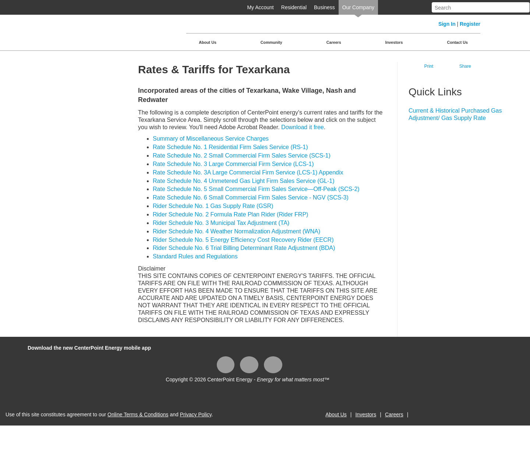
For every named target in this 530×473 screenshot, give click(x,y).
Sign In (447, 24)
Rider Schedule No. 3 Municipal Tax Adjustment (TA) (221, 223)
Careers (333, 42)
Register (470, 24)
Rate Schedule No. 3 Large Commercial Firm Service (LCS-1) (233, 164)
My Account (260, 7)
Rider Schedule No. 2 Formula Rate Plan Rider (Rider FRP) (230, 214)
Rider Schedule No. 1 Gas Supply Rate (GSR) (213, 206)
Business (324, 7)
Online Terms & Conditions (137, 414)
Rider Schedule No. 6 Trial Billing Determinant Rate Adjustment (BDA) (244, 248)
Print (428, 66)
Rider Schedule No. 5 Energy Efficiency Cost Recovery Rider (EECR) (243, 240)
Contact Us (457, 42)
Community (271, 42)
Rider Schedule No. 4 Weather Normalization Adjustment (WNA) (236, 231)
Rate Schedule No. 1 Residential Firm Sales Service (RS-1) (230, 147)
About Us (207, 42)
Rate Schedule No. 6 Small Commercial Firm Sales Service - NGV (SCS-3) (251, 197)
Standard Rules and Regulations (195, 256)
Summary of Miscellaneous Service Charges (211, 138)
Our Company (358, 7)
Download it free (302, 127)
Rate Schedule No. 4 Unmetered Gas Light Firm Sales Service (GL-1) (244, 181)
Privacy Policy (196, 414)
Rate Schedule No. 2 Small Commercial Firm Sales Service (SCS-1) (242, 155)
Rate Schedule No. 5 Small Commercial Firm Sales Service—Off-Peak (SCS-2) (256, 189)
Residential (294, 7)
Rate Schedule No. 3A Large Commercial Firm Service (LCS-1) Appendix (248, 172)
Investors (394, 42)
